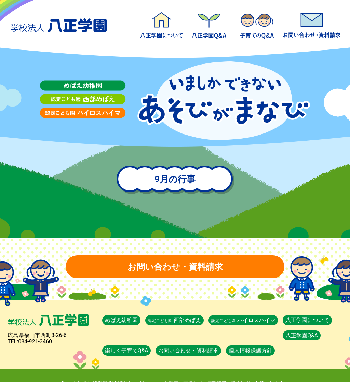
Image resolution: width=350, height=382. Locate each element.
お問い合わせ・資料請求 (311, 24)
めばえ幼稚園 (122, 320)
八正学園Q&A (209, 24)
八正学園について (161, 24)
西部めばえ (176, 320)
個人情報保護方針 (299, 335)
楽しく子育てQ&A (257, 24)
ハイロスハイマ (247, 320)
